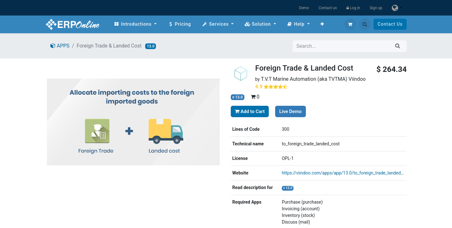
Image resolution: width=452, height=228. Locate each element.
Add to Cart (250, 111)
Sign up (376, 8)
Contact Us (390, 24)
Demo (304, 8)
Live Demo (290, 111)
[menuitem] (135, 24)
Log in (353, 8)
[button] (365, 24)
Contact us (328, 8)
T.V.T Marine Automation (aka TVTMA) (304, 79)
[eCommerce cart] (350, 24)
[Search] (398, 46)
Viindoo (357, 79)
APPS (59, 46)
